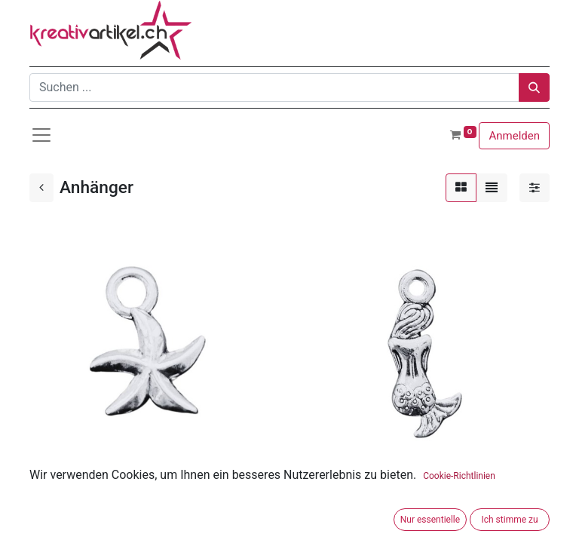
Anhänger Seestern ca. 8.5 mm (112, 493)
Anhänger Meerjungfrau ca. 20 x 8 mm (399, 493)
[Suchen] (534, 87)
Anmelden (514, 136)
